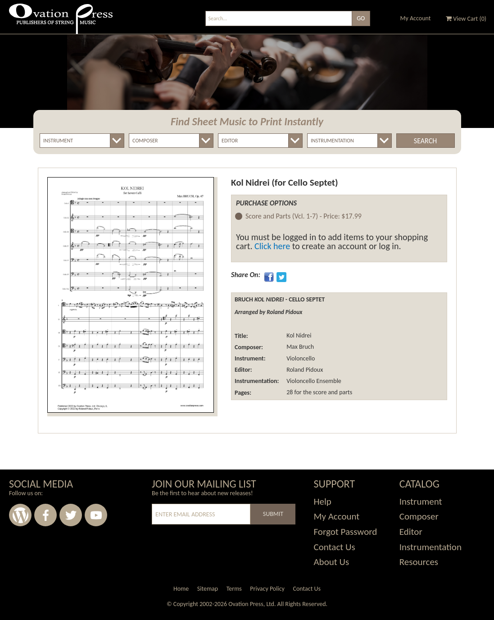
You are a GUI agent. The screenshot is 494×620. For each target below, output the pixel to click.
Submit (273, 514)
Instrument (420, 501)
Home (181, 589)
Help (322, 501)
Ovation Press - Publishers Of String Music (61, 22)
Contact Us (334, 547)
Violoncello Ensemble (313, 381)
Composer (419, 516)
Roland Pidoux (304, 370)
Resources (418, 562)
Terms (234, 589)
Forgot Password (345, 532)
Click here (272, 246)
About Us (331, 562)
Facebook (45, 515)
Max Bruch (299, 347)
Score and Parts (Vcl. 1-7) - (303, 216)
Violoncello (300, 358)
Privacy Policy (267, 589)
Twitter (70, 515)
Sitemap (207, 589)
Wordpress (20, 515)
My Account (415, 18)
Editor (410, 532)
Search (425, 141)
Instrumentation (430, 547)
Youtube (96, 515)
